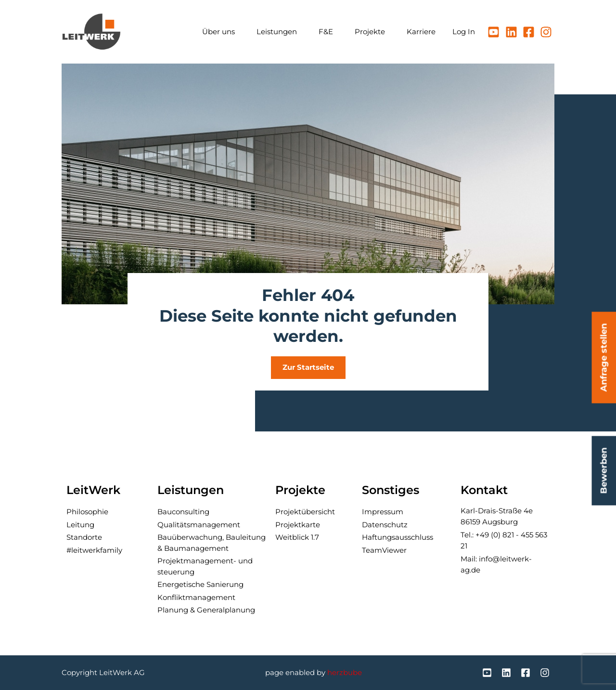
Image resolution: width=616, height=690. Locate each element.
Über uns (221, 32)
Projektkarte (297, 524)
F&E (328, 32)
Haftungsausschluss (397, 537)
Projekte (372, 32)
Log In (463, 31)
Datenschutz (385, 524)
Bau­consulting (183, 511)
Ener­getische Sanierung (200, 584)
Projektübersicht (305, 511)
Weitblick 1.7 (297, 537)
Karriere (421, 31)
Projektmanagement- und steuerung (205, 566)
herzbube (344, 672)
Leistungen (279, 32)
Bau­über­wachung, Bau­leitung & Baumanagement (211, 543)
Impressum (382, 511)
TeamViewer (384, 550)
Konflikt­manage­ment (196, 597)
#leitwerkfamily (94, 550)
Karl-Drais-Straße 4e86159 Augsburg (497, 516)
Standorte (84, 537)
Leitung (80, 524)
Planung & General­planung (206, 609)
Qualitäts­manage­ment (198, 524)
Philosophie (87, 511)
